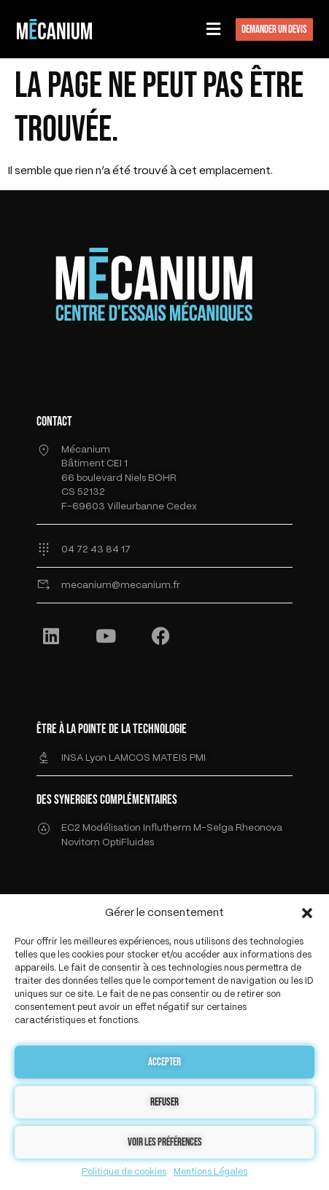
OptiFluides (128, 843)
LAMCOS (130, 758)
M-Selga (214, 828)
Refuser (164, 1102)
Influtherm (167, 828)
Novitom (80, 843)
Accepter (164, 1062)
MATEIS (171, 758)
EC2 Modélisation (101, 828)
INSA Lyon (85, 758)
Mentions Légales (210, 1172)
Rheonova (259, 828)
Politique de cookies (124, 1172)
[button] (307, 913)
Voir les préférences (165, 1142)
